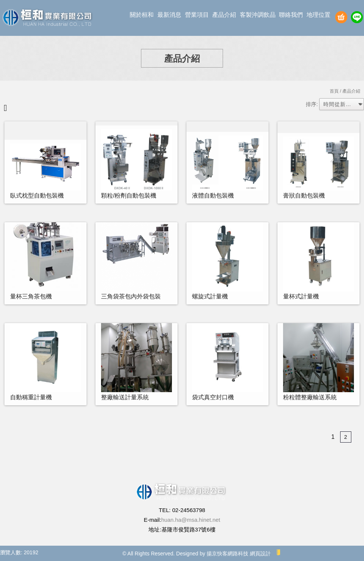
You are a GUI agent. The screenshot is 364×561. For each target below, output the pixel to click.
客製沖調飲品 (258, 15)
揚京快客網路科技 (227, 554)
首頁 (334, 91)
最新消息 (169, 15)
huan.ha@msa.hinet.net (191, 520)
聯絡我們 (291, 15)
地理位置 (318, 15)
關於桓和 (142, 15)
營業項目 (197, 15)
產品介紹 (224, 15)
